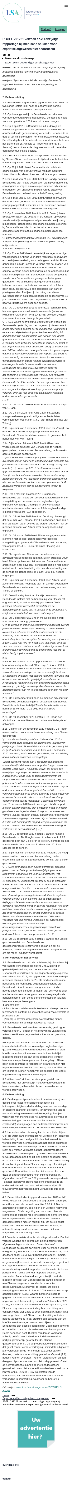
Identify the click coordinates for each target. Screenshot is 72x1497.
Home (5, 1395)
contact (6, 1478)
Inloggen (60, 29)
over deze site (10, 1464)
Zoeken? (46, 29)
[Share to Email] (4, 55)
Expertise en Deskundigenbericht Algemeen (30, 62)
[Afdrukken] (8, 55)
